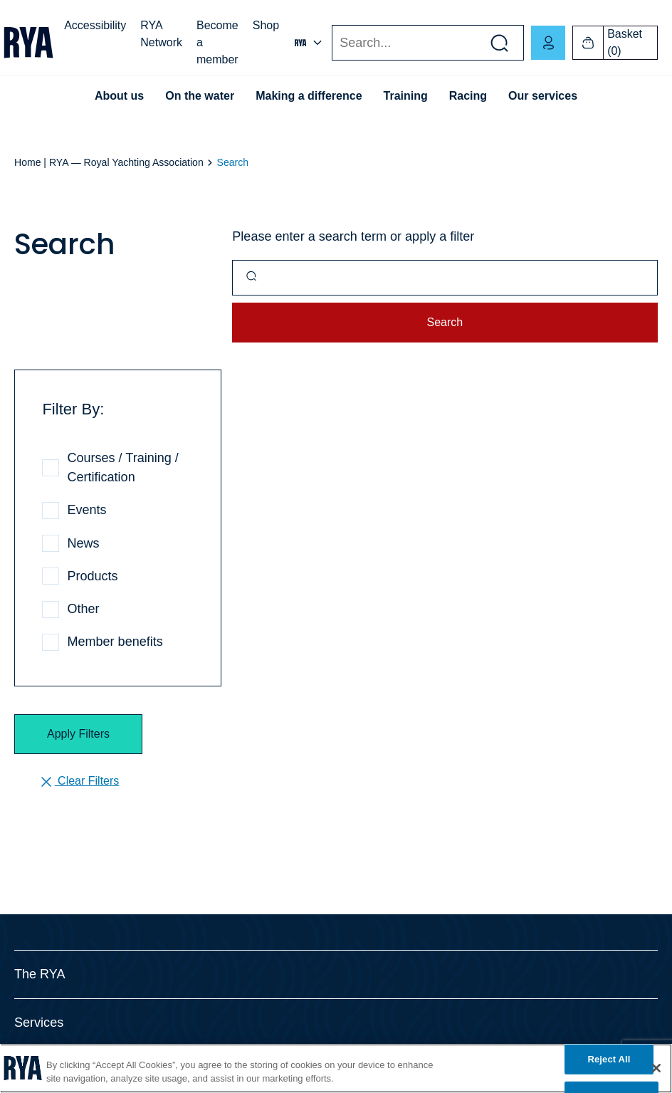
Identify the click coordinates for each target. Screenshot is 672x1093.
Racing (468, 96)
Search (445, 322)
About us (119, 96)
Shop (266, 25)
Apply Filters (78, 734)
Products (92, 576)
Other (83, 609)
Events (86, 510)
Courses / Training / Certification (122, 467)
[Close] (656, 1068)
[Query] (445, 278)
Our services (542, 96)
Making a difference (309, 96)
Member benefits (114, 641)
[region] (336, 1068)
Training (406, 96)
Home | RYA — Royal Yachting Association (109, 162)
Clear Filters (79, 781)
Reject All (608, 1059)
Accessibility (95, 25)
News (83, 543)
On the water (199, 96)
